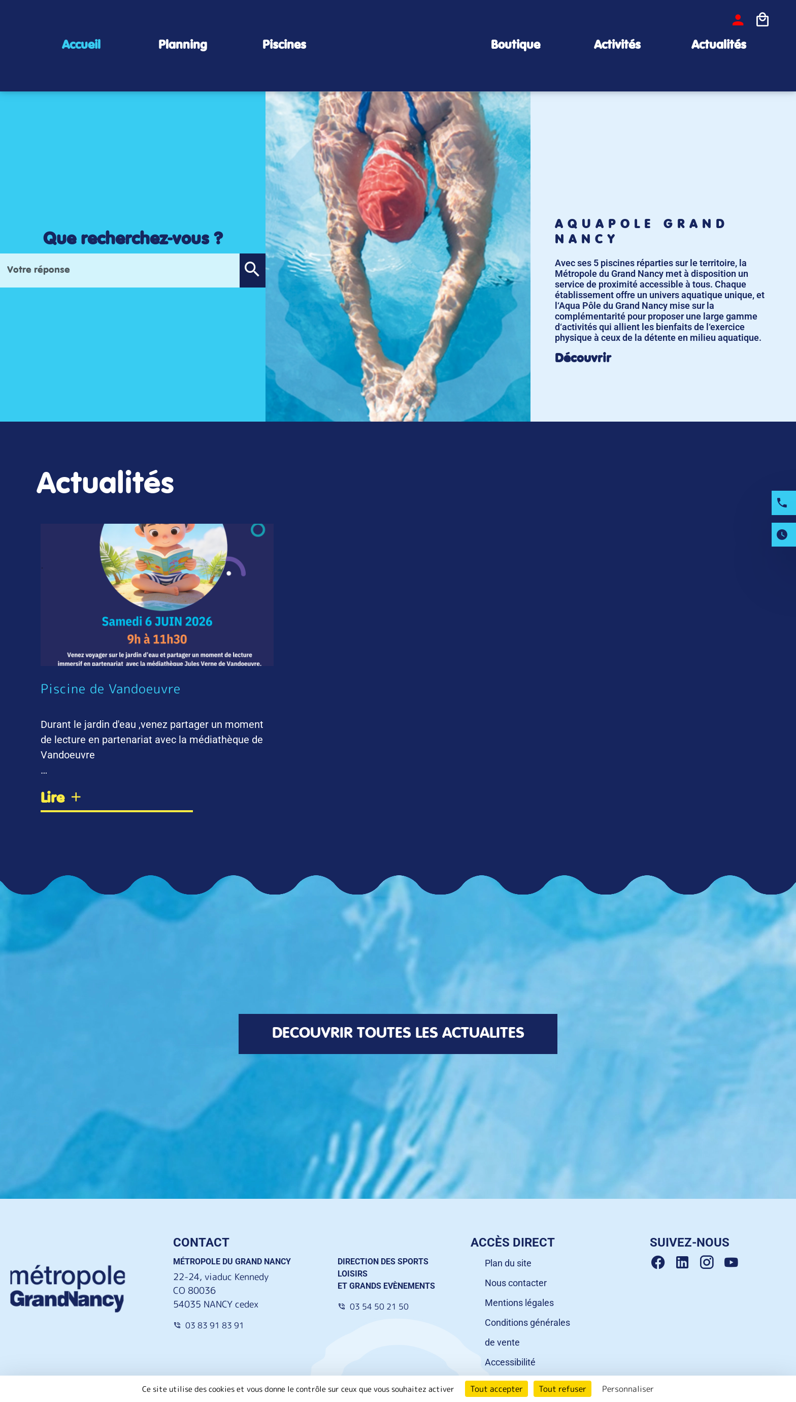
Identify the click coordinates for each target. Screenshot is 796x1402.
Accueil (81, 45)
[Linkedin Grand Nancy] (686, 1262)
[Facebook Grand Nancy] (662, 1262)
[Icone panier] (762, 20)
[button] (252, 270)
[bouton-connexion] (738, 20)
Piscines (284, 45)
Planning (182, 45)
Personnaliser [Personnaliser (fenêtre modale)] (628, 1388)
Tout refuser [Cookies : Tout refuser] (562, 1388)
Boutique (515, 45)
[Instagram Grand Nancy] (711, 1262)
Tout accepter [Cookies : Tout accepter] (496, 1388)
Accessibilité (510, 1362)
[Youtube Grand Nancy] (733, 1262)
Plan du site (508, 1263)
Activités (617, 45)
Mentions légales (519, 1302)
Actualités (718, 45)
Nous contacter (516, 1283)
